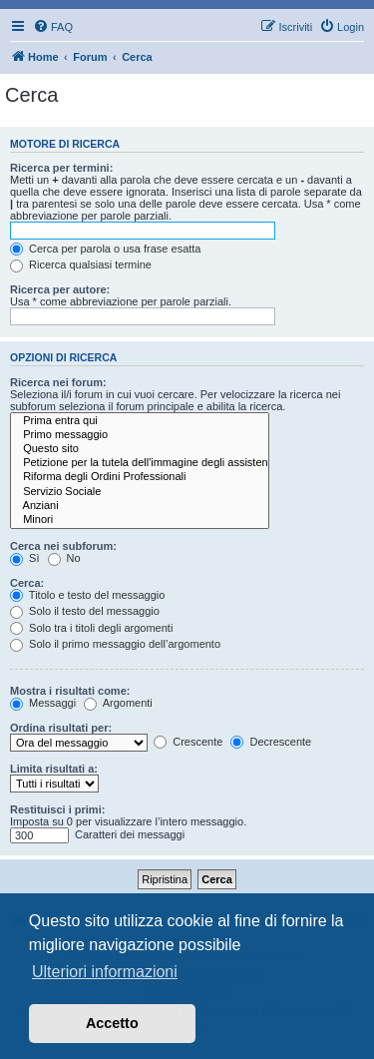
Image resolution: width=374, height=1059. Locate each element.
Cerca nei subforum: (63, 546)
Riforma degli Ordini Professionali (139, 477)
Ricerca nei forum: (58, 382)
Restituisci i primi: (57, 809)
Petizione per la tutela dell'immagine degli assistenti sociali (139, 463)
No (64, 558)
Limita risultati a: (54, 769)
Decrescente (270, 742)
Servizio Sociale (139, 492)
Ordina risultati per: (61, 728)
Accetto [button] (112, 1023)
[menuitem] (53, 27)
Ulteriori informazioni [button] (105, 971)
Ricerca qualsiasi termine (81, 264)
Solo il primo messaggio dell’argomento (115, 644)
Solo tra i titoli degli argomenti (91, 628)
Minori (139, 520)
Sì (24, 558)
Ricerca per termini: (61, 168)
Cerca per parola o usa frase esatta (105, 249)
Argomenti (118, 703)
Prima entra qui (139, 421)
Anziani (139, 506)
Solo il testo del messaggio (85, 611)
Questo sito (139, 449)
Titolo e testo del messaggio (87, 595)
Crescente (188, 742)
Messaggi (43, 703)
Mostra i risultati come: (70, 691)
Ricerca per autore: (60, 289)
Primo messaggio (139, 435)
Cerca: (27, 583)
